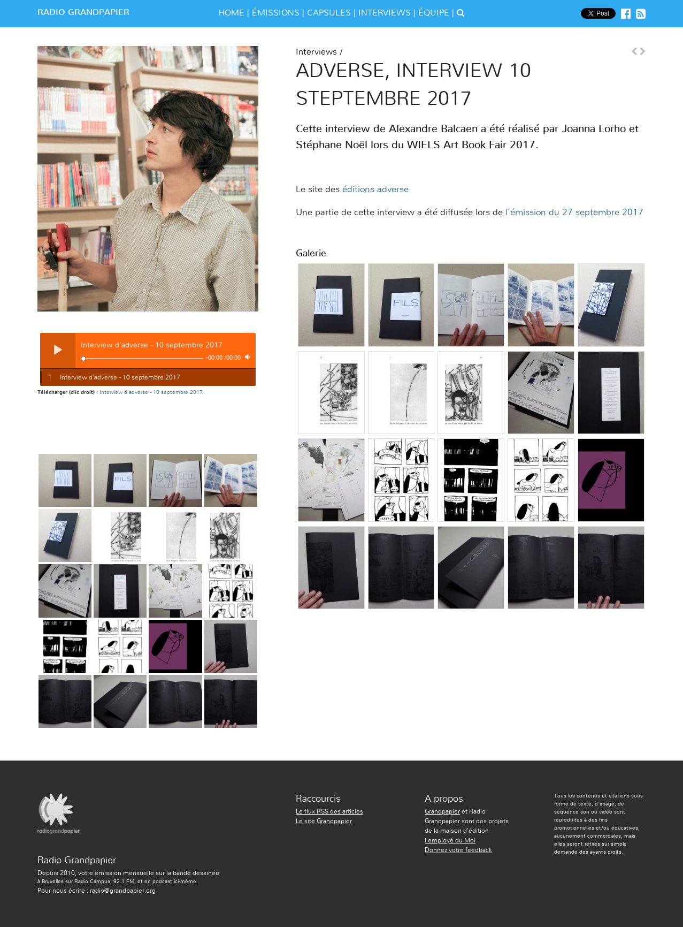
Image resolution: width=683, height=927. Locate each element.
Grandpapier (442, 811)
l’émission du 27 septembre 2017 (574, 212)
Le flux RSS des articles (329, 811)
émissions (276, 13)
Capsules (329, 13)
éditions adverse (375, 189)
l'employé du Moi (450, 840)
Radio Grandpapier (83, 12)
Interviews (384, 13)
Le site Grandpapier (324, 821)
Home (231, 13)
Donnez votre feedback (458, 850)
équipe (433, 13)
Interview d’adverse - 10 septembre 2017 (151, 392)
